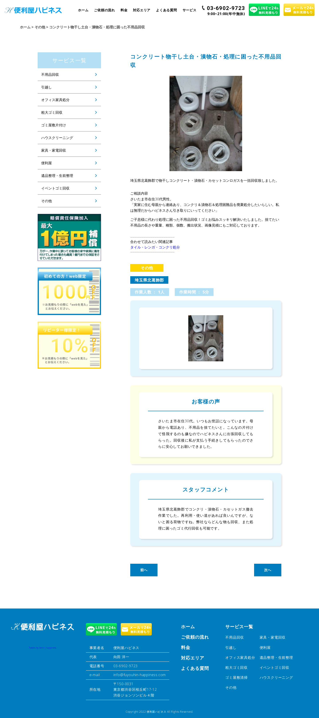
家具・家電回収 (53, 150)
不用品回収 (50, 74)
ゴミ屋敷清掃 (236, 677)
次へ (268, 569)
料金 (124, 10)
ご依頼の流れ (104, 10)
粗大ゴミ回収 (51, 112)
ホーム (83, 10)
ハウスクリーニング (57, 137)
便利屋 (46, 162)
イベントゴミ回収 (55, 188)
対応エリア (141, 10)
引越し (46, 87)
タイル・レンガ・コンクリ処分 (155, 247)
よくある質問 (166, 10)
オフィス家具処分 (55, 99)
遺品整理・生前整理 (57, 175)
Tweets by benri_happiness (42, 647)
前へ (144, 569)
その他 (46, 200)
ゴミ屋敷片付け (53, 125)
